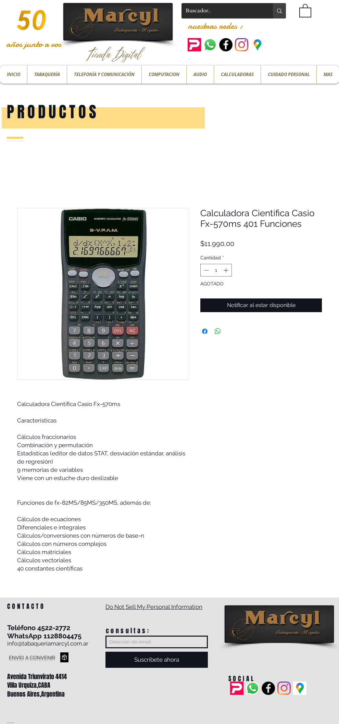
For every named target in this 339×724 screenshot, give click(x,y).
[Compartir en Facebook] (205, 331)
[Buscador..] (222, 11)
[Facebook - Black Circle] (226, 44)
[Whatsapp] (210, 44)
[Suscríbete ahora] (156, 660)
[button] (305, 10)
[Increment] (226, 270)
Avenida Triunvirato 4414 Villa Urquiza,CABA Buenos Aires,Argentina (37, 685)
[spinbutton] (216, 270)
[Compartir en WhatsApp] (218, 331)
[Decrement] (205, 270)
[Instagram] (241, 44)
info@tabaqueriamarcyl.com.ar (47, 643)
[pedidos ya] (194, 44)
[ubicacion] (257, 44)
